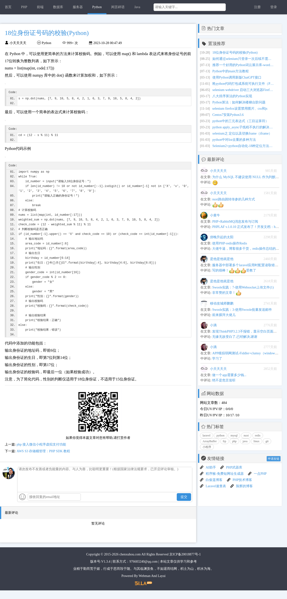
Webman (144, 584)
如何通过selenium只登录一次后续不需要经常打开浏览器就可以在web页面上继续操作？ (243, 59)
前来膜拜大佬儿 (224, 315)
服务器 (78, 7)
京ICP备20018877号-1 (185, 563)
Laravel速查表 (216, 486)
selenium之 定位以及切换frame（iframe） (242, 133)
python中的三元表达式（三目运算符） (240, 121)
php (234, 441)
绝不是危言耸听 (224, 380)
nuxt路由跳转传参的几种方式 (233, 199)
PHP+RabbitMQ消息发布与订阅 (235, 221)
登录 (273, 7)
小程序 (207, 447)
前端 (40, 7)
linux (256, 441)
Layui (162, 584)
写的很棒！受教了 (234, 270)
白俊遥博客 (214, 480)
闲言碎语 (118, 7)
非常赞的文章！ (226, 292)
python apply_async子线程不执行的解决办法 (243, 127)
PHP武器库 (234, 467)
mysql (234, 435)
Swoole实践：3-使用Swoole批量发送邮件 (242, 309)
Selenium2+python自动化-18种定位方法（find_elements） (243, 146)
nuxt (246, 435)
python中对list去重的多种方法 (234, 139)
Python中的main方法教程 (230, 71)
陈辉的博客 (244, 486)
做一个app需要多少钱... (229, 375)
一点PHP (260, 473)
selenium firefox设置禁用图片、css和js (239, 108)
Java (137, 7)
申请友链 (273, 458)
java (245, 441)
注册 (257, 7)
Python (97, 7)
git (267, 441)
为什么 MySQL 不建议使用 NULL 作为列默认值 (247, 177)
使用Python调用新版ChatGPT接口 (236, 77)
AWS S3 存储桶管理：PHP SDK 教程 (43, 460)
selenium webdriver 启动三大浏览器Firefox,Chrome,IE (243, 90)
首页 (8, 7)
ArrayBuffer (210, 441)
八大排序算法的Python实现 (232, 96)
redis (257, 435)
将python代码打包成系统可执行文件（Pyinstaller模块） (243, 83)
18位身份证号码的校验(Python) (235, 52)
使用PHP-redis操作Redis (229, 243)
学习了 (217, 358)
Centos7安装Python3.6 (228, 115)
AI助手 (211, 467)
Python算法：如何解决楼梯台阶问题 (238, 102)
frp (224, 441)
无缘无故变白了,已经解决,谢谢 (234, 337)
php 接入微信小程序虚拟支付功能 (41, 453)
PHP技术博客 (242, 480)
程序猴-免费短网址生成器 (225, 473)
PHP (24, 7)
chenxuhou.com (130, 563)
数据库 (58, 7)
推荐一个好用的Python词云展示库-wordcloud (243, 65)
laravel (206, 435)
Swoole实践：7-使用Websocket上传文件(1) (243, 287)
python (220, 435)
